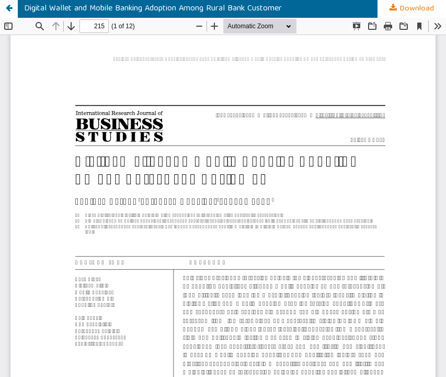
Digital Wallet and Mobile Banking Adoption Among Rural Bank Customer (153, 9)
